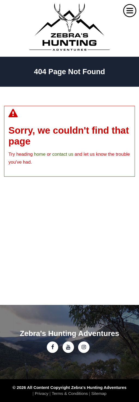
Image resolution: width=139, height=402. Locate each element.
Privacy (41, 393)
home (40, 154)
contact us (62, 154)
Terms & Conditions (70, 393)
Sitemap (98, 393)
